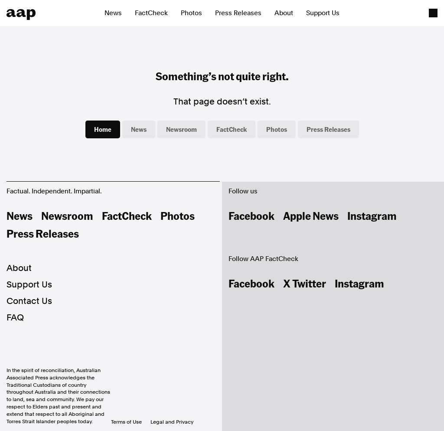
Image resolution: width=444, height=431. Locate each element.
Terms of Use (126, 422)
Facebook (251, 215)
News (113, 13)
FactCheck (151, 13)
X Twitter (304, 283)
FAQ (15, 317)
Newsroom (181, 129)
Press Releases (238, 13)
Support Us (323, 13)
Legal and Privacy (171, 422)
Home (102, 129)
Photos (191, 13)
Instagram (372, 215)
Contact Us (29, 301)
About (283, 13)
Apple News (311, 215)
